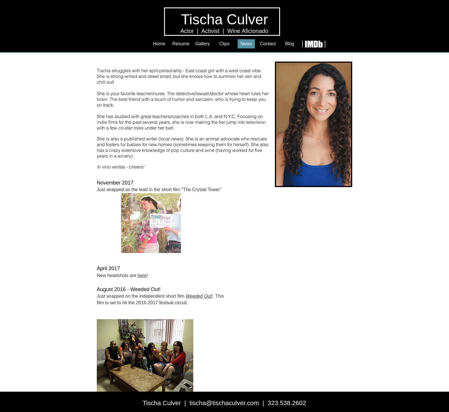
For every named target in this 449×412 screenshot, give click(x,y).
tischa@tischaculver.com (224, 403)
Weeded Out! (199, 296)
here (142, 275)
